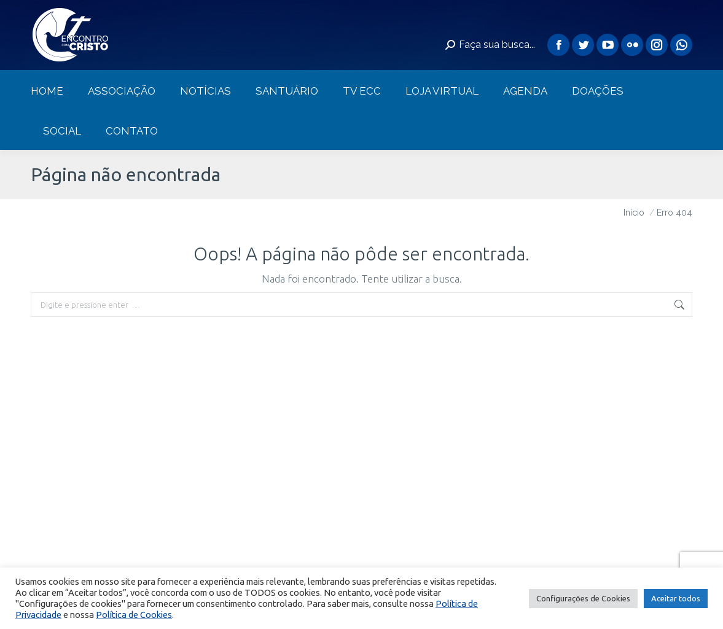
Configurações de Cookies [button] (583, 598)
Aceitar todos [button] (675, 598)
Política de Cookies (134, 614)
